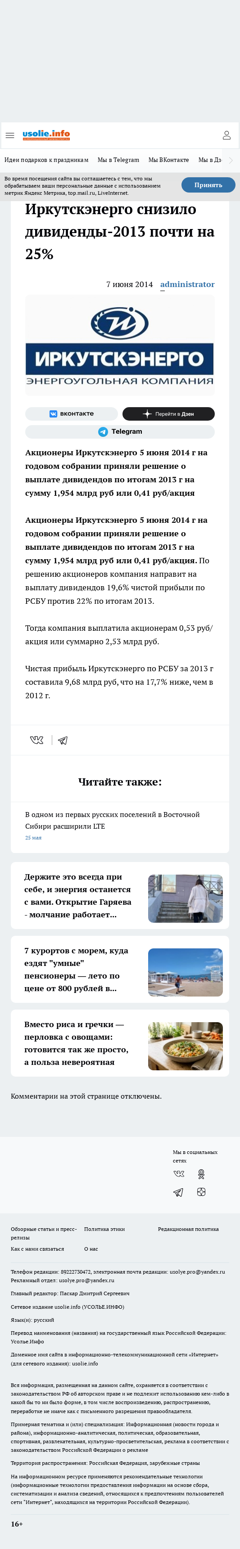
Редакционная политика (188, 1229)
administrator (187, 284)
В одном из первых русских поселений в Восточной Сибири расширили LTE (120, 827)
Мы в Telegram (119, 160)
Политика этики (104, 1229)
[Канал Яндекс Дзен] (168, 414)
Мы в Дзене (215, 160)
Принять (208, 185)
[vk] (37, 740)
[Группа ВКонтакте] (71, 414)
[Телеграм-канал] (120, 432)
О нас (91, 1248)
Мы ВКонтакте (169, 160)
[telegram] (66, 740)
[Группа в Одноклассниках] (201, 1174)
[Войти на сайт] (226, 135)
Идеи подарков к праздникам (47, 160)
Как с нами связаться (37, 1248)
